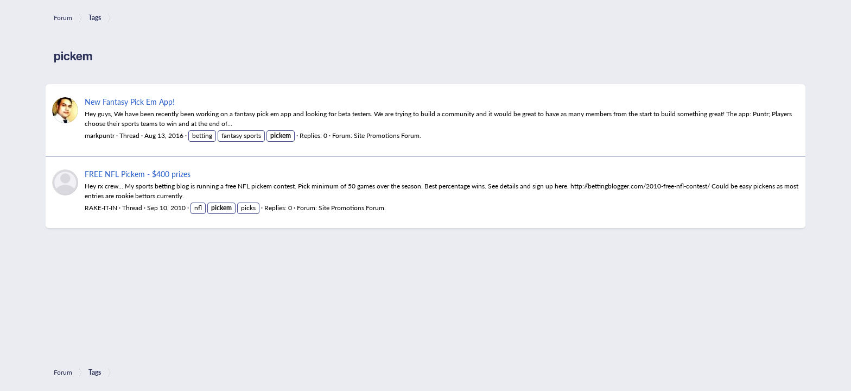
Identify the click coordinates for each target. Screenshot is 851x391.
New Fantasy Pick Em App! (130, 101)
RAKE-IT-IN (101, 207)
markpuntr (100, 135)
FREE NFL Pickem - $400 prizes (137, 173)
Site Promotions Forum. (387, 135)
